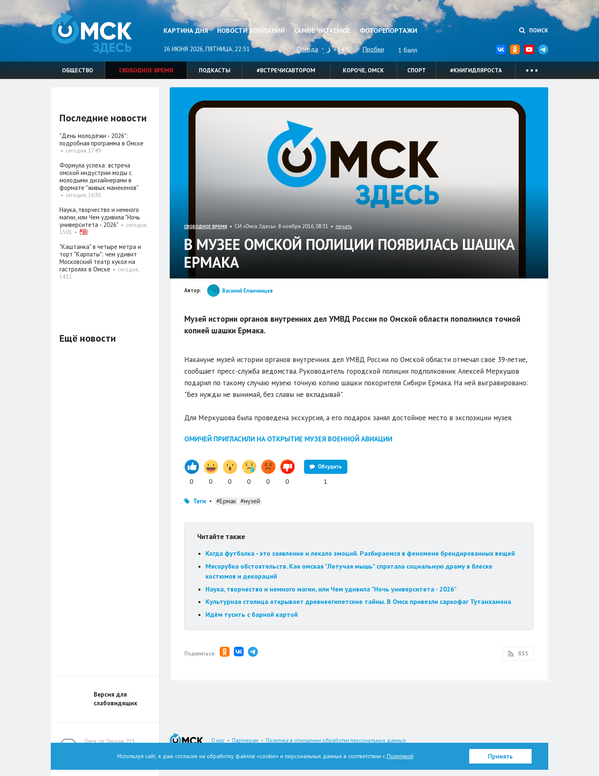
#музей (250, 501)
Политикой (400, 756)
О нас (218, 740)
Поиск (533, 30)
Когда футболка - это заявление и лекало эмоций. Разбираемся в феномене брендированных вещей (360, 553)
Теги (199, 501)
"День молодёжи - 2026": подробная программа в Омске (101, 139)
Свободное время (146, 70)
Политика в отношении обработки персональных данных (336, 740)
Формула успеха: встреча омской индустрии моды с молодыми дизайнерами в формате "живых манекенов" (99, 176)
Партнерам (245, 740)
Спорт (416, 70)
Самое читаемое (322, 30)
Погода (307, 49)
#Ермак (226, 501)
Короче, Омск (363, 70)
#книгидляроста (476, 70)
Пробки (373, 49)
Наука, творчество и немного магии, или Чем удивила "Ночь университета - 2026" (331, 589)
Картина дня (185, 30)
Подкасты (214, 70)
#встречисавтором (286, 70)
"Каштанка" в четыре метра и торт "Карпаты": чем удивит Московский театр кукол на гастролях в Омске (100, 258)
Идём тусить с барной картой (251, 614)
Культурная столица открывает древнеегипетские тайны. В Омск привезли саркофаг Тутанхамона (358, 601)
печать (344, 226)
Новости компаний (251, 30)
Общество (77, 70)
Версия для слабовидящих (115, 698)
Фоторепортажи (388, 30)
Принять (500, 756)
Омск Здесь (92, 33)
